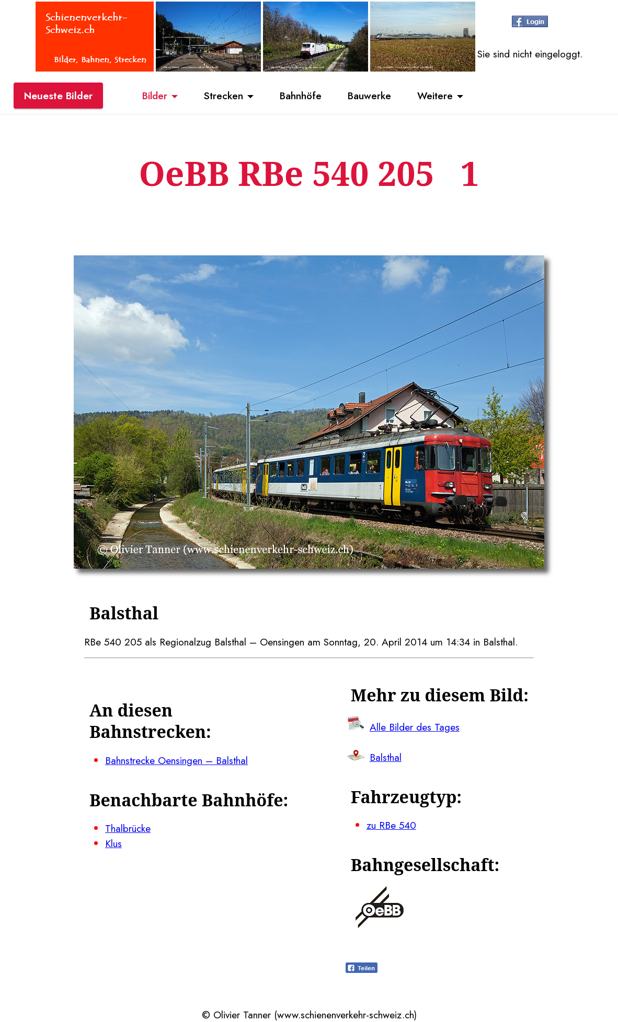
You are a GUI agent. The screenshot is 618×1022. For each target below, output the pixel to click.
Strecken (223, 95)
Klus (113, 843)
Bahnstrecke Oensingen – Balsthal (176, 760)
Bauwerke (369, 95)
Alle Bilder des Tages (415, 727)
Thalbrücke (128, 828)
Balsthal (386, 757)
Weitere (435, 95)
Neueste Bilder (58, 95)
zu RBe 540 (391, 825)
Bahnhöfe (301, 95)
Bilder (154, 95)
